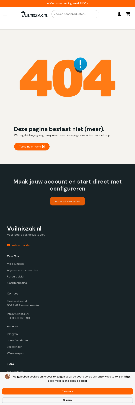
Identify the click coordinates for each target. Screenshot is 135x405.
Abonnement (15, 371)
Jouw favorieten (17, 340)
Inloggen (12, 334)
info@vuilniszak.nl (18, 314)
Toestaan (67, 391)
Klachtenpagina (17, 283)
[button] (5, 14)
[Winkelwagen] (128, 14)
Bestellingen (14, 347)
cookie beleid (78, 381)
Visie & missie (15, 264)
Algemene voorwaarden (22, 270)
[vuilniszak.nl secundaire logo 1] (34, 14)
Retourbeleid (15, 276)
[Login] (119, 14)
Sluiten (67, 400)
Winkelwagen (15, 353)
